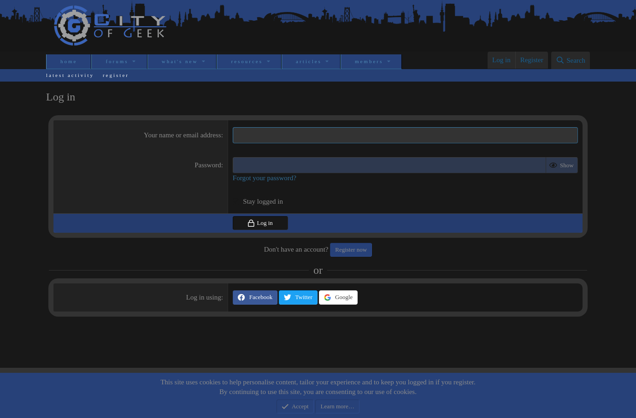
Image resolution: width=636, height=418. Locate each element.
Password (207, 165)
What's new (180, 61)
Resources (247, 61)
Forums (117, 61)
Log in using (203, 297)
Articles (309, 61)
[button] (135, 61)
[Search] (570, 60)
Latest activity (70, 75)
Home (68, 61)
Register (116, 75)
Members (369, 61)
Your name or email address (182, 135)
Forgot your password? (264, 178)
